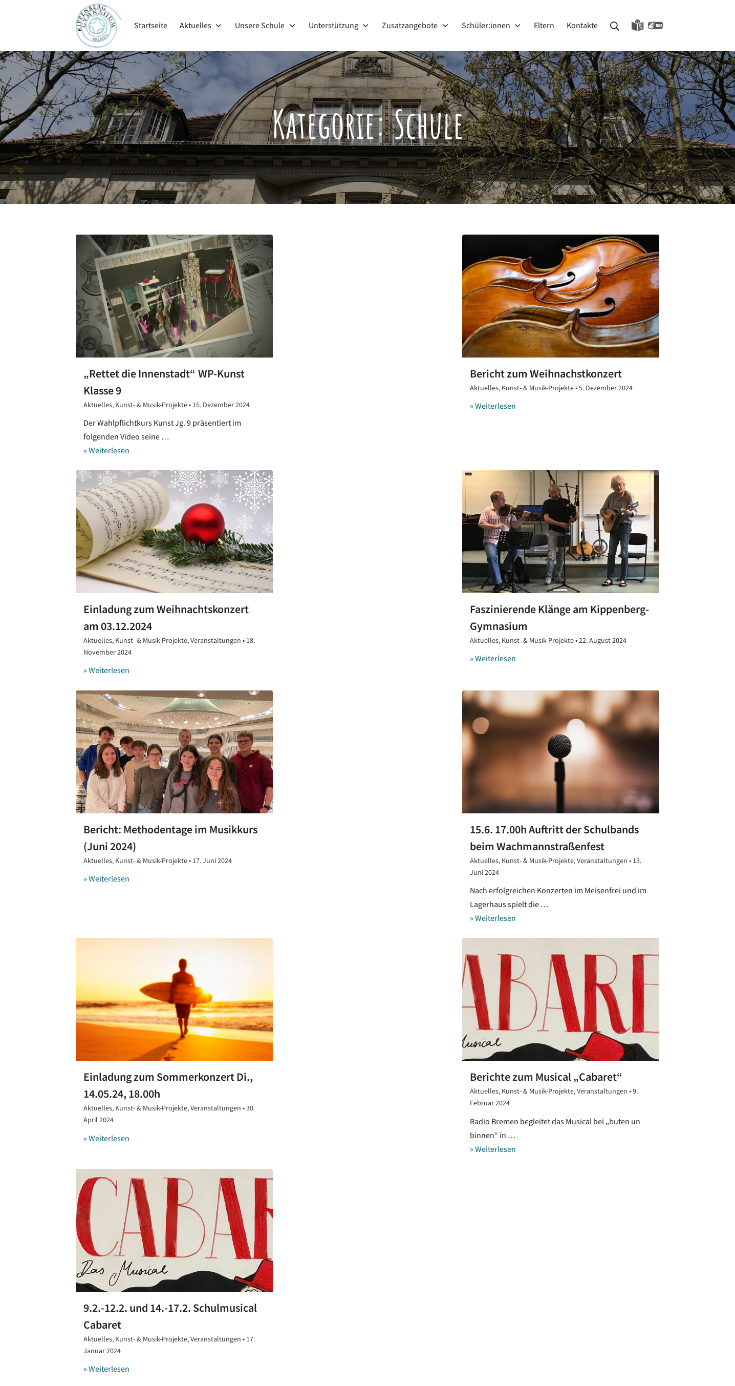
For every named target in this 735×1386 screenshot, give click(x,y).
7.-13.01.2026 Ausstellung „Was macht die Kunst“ (362, 1092)
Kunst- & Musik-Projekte (151, 405)
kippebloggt (308, 1216)
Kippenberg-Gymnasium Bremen (514, 1366)
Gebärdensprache (655, 25)
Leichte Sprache (638, 25)
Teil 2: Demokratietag (315, 1242)
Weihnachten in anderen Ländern (336, 1286)
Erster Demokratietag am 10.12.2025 (341, 1186)
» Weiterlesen (106, 450)
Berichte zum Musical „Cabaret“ (358, 857)
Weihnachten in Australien (324, 1264)
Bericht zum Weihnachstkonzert (358, 373)
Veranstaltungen (612, 405)
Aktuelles (97, 405)
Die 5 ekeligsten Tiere (315, 1309)
